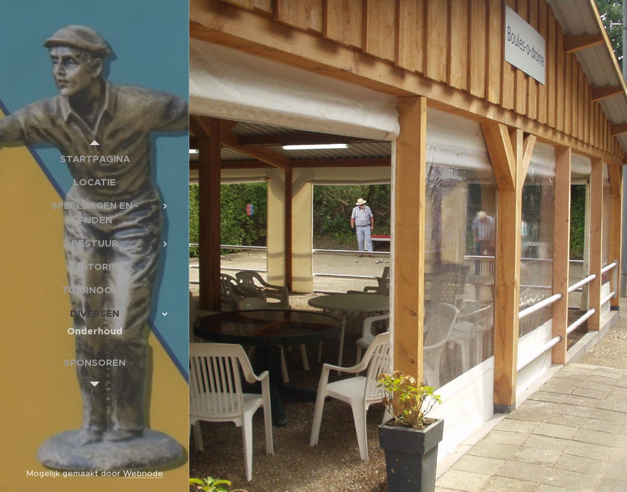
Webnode (143, 473)
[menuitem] (94, 158)
